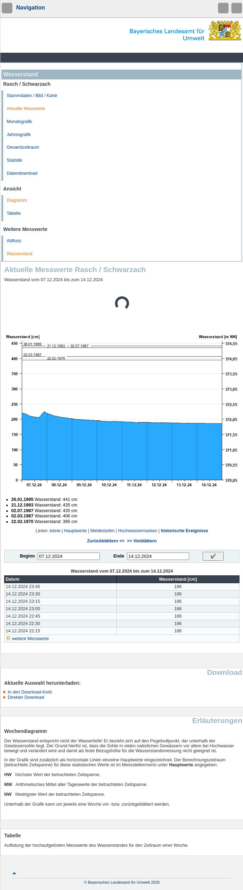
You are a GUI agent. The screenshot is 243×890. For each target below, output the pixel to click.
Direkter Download (26, 697)
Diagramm (17, 200)
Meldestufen (102, 530)
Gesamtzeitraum (23, 147)
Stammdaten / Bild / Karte (32, 95)
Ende (118, 556)
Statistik (14, 160)
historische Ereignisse (184, 530)
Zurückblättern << (105, 540)
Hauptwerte (75, 530)
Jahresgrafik (19, 134)
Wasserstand (19, 253)
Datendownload (22, 173)
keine (55, 530)
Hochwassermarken (137, 530)
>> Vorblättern (141, 540)
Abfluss (14, 240)
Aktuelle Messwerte (26, 108)
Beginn (27, 556)
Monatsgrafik (19, 121)
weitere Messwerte (30, 638)
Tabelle (14, 213)
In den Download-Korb (30, 692)
